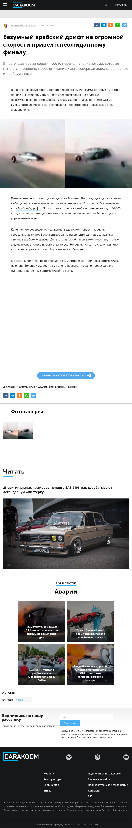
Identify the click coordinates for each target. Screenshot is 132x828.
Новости (48, 773)
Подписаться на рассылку (104, 773)
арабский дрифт (16, 387)
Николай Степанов (23, 25)
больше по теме (66, 583)
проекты (121, 5)
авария (43, 387)
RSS (90, 796)
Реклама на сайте (99, 778)
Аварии (20, 699)
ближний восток (66, 387)
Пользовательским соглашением (94, 737)
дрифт (33, 387)
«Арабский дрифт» (28, 208)
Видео (47, 790)
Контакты (94, 790)
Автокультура (52, 778)
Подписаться (70, 723)
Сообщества (51, 784)
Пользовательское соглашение (108, 784)
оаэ (51, 387)
